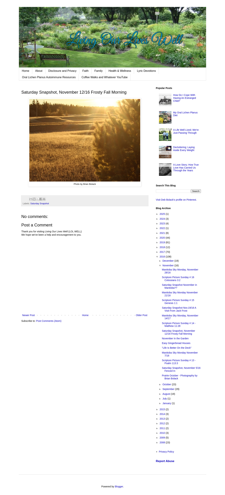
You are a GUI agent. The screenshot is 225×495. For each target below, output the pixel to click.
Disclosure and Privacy (62, 70)
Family (98, 70)
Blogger (119, 486)
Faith (85, 70)
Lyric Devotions (146, 70)
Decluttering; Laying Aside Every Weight (184, 149)
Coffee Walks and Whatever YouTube (105, 77)
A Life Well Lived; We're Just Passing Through (186, 131)
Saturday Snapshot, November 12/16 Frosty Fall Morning (178, 332)
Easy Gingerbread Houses (176, 343)
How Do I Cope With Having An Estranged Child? (184, 98)
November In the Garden (175, 338)
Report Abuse (165, 461)
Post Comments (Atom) (48, 321)
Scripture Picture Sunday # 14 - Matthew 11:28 (179, 325)
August (166, 394)
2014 (163, 414)
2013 (163, 418)
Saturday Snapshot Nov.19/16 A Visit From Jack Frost (179, 309)
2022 (163, 228)
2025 (163, 214)
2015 (163, 409)
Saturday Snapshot (39, 203)
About (38, 70)
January (167, 403)
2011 (163, 428)
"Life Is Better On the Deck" (176, 347)
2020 (163, 237)
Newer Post (28, 315)
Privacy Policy (166, 451)
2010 (163, 433)
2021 (163, 233)
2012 (163, 423)
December (168, 260)
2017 (163, 252)
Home (25, 70)
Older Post (141, 315)
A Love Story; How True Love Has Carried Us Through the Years (186, 167)
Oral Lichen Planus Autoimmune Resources (49, 77)
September (168, 389)
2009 (163, 437)
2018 (163, 247)
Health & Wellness (120, 70)
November (168, 265)
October (167, 384)
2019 (163, 242)
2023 (163, 223)
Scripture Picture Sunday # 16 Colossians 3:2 (178, 279)
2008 (163, 442)
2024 (163, 218)
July (164, 398)
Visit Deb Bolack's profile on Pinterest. (176, 199)
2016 (163, 256)
